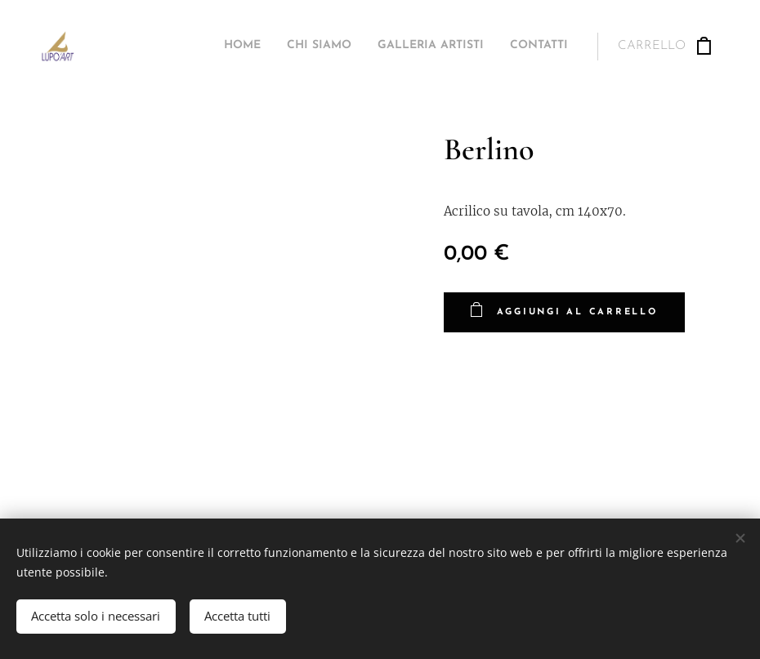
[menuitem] (494, 46)
